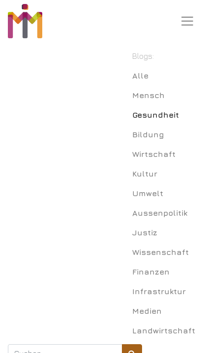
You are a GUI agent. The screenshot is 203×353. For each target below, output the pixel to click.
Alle (140, 75)
